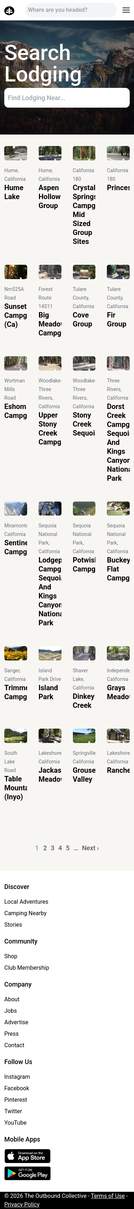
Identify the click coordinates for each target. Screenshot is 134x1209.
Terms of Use (108, 1195)
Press (11, 1033)
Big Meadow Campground (59, 324)
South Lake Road (10, 761)
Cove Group (82, 319)
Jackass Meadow (52, 775)
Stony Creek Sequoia (86, 424)
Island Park (48, 692)
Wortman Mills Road (14, 389)
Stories (13, 924)
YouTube (15, 1122)
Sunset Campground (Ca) (25, 315)
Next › (90, 848)
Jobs (10, 1010)
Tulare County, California (83, 297)
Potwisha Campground (93, 564)
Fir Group (116, 319)
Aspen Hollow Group (50, 196)
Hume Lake (13, 192)
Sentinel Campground (25, 547)
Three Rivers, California (117, 389)
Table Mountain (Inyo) (19, 788)
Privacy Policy (22, 1204)
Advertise (16, 1022)
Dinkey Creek (84, 701)
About (12, 999)
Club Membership (26, 967)
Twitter (13, 1111)
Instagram (17, 1076)
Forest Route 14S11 (46, 297)
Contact (14, 1045)
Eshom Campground (25, 411)
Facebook (16, 1088)
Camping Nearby (25, 913)
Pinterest (15, 1099)
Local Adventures (26, 901)
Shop (10, 956)
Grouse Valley (84, 775)
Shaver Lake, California (83, 679)
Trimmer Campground (25, 692)
